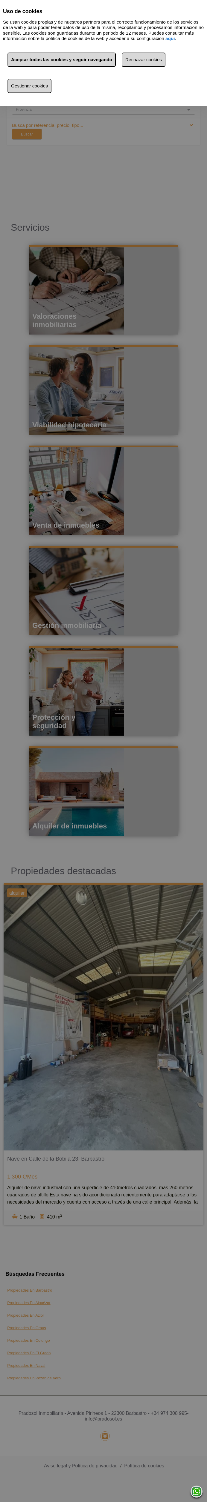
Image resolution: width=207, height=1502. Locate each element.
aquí (170, 38)
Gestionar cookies (29, 85)
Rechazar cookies (143, 59)
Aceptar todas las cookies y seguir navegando (61, 59)
